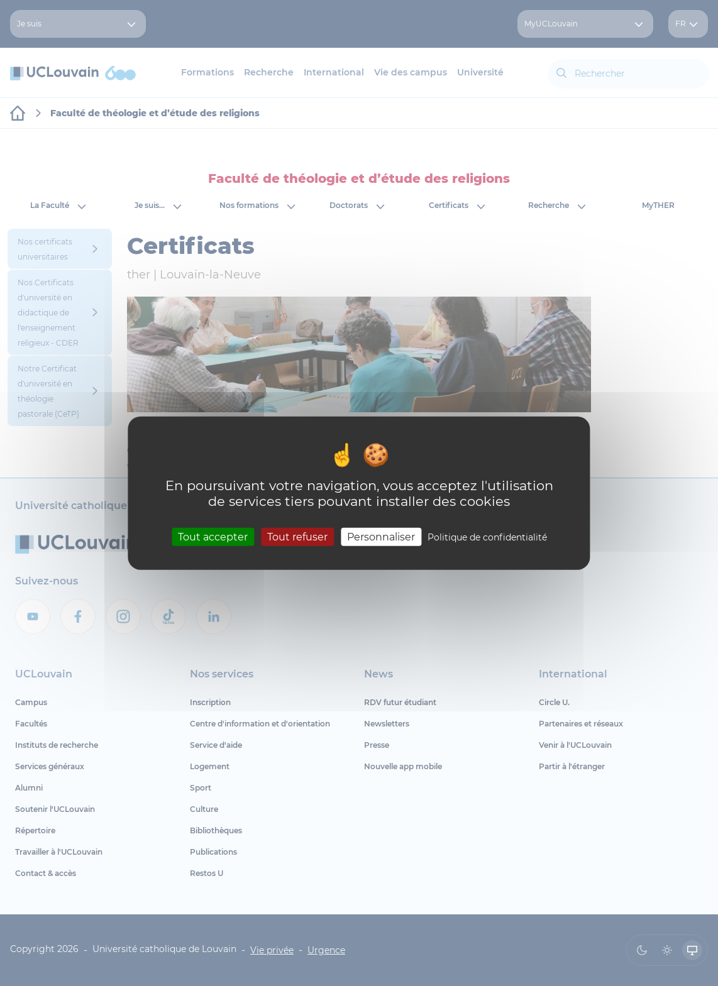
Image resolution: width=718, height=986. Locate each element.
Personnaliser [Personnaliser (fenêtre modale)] (381, 537)
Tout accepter (213, 537)
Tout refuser (297, 537)
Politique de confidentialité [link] (487, 537)
